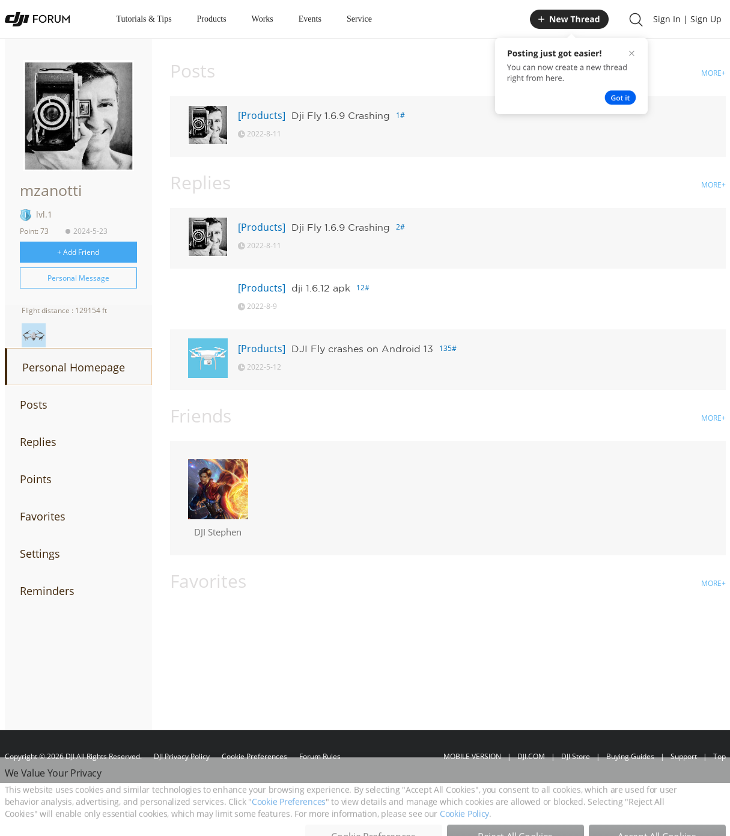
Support (684, 756)
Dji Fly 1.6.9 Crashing (340, 115)
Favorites (42, 516)
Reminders (47, 591)
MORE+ (713, 73)
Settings (40, 553)
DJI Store (575, 756)
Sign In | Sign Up (687, 19)
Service (359, 18)
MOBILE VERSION (472, 756)
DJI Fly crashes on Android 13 (362, 348)
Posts (33, 404)
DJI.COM (531, 756)
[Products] (261, 115)
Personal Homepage (73, 367)
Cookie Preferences (254, 756)
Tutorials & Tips (144, 18)
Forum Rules (320, 756)
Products (212, 18)
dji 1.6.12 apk (320, 287)
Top (719, 756)
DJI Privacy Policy (182, 756)
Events (310, 18)
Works (262, 18)
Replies (38, 442)
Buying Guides (630, 756)
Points (36, 479)
